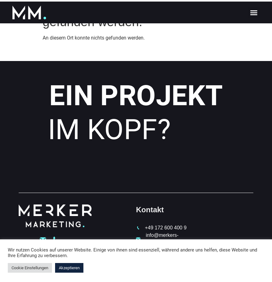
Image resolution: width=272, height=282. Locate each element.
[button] (254, 12)
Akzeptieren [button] (69, 268)
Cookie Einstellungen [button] (30, 268)
